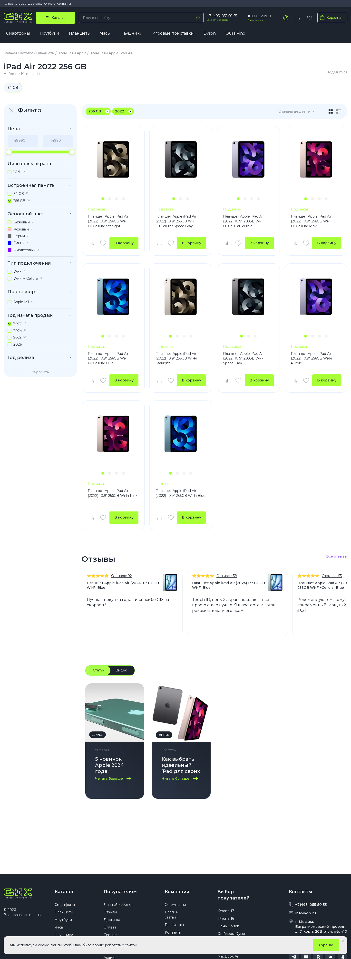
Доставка (35, 3)
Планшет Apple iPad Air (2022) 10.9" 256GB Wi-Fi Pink (112, 493)
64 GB (13, 87)
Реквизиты (174, 925)
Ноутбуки (49, 33)
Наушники (131, 33)
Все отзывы (336, 556)
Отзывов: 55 (332, 576)
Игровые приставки (173, 33)
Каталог (64, 891)
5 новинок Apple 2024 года (109, 765)
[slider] (9, 152)
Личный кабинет (118, 904)
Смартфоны (18, 33)
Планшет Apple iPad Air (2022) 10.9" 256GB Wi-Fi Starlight (176, 358)
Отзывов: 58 (226, 576)
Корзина (329, 17)
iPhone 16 (225, 918)
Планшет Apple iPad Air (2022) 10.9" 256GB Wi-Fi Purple (311, 358)
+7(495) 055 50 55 (311, 904)
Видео (121, 670)
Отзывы (21, 3)
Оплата (49, 3)
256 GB (94, 111)
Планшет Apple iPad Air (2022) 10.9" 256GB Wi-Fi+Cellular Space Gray (176, 221)
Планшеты (79, 33)
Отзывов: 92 (121, 576)
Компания (177, 891)
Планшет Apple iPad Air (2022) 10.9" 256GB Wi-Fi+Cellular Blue (108, 358)
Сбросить (40, 372)
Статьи (99, 670)
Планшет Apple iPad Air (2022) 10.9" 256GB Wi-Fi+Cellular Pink (311, 221)
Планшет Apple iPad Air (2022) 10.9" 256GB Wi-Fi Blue (180, 493)
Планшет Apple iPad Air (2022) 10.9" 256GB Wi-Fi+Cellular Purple (243, 221)
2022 (119, 111)
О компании (175, 904)
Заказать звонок (217, 19)
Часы (105, 33)
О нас (9, 3)
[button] (102, 198)
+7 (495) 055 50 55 (222, 16)
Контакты (64, 3)
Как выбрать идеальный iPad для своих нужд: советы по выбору (181, 766)
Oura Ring (235, 33)
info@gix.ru (305, 913)
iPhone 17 (225, 911)
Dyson (210, 33)
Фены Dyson (228, 926)
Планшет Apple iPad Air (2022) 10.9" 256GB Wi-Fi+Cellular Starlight (108, 221)
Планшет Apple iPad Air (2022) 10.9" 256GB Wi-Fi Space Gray (243, 358)
